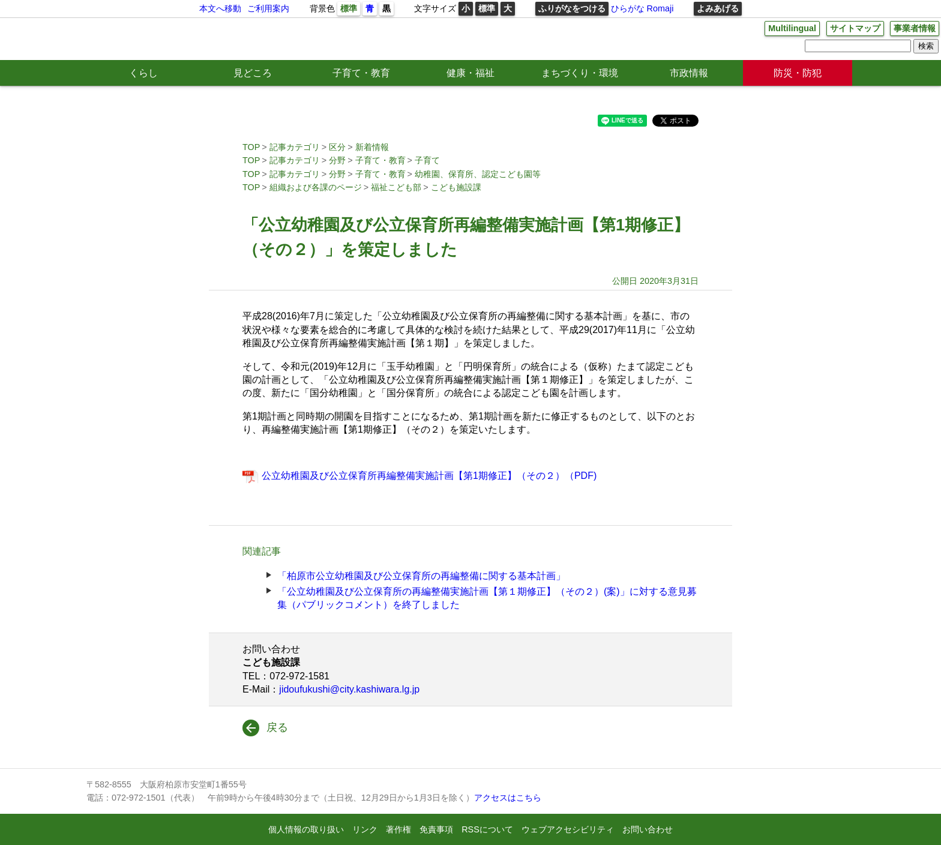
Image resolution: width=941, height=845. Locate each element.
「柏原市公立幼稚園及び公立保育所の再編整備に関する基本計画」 (421, 576)
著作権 (398, 829)
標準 (348, 8)
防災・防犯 (798, 73)
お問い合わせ (647, 829)
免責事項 (436, 829)
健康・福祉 (470, 73)
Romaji (660, 8)
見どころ (252, 73)
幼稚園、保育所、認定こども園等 (478, 174)
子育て (427, 160)
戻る (277, 727)
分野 (337, 160)
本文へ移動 (220, 8)
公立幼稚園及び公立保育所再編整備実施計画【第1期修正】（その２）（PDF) (429, 476)
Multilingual (792, 28)
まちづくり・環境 (579, 73)
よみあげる (718, 8)
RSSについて (487, 829)
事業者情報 (915, 28)
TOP (251, 147)
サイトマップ (855, 28)
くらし (143, 73)
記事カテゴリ (294, 147)
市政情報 (689, 73)
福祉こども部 (396, 187)
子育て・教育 (361, 73)
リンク (364, 829)
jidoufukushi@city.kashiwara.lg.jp (349, 689)
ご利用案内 (268, 8)
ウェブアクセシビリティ (568, 829)
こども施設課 (456, 187)
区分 (337, 147)
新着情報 (372, 147)
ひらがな (628, 8)
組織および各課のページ (315, 187)
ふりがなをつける (572, 8)
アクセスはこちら (507, 797)
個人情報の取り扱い (306, 829)
